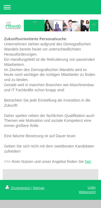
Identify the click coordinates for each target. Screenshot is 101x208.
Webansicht (87, 192)
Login (92, 187)
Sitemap (38, 188)
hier (88, 161)
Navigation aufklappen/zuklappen (50, 7)
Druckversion (18, 188)
